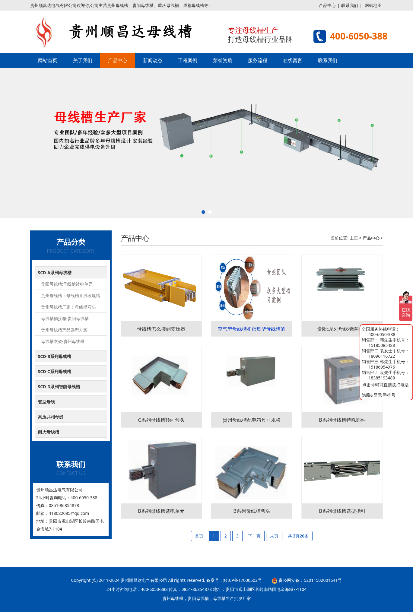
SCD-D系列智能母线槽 (59, 386)
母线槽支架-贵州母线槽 (63, 341)
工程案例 (187, 60)
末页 (274, 536)
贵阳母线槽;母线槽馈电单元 (67, 284)
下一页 (254, 536)
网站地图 (373, 5)
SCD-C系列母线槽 (54, 371)
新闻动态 (152, 60)
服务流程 (257, 60)
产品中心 (327, 5)
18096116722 (381, 356)
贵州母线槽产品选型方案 (64, 330)
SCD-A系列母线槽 (54, 272)
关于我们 (82, 60)
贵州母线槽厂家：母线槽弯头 (68, 307)
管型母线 (46, 401)
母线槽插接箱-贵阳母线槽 (65, 318)
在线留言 (292, 60)
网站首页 (47, 60)
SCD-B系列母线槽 (54, 356)
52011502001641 (321, 580)
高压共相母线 (50, 417)
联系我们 (349, 5)
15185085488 (381, 345)
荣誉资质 (222, 60)
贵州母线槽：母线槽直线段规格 (70, 295)
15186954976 (381, 367)
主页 (354, 238)
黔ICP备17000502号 (242, 580)
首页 (199, 536)
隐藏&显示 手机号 (379, 395)
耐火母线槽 (48, 432)
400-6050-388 (381, 334)
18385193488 (381, 378)
